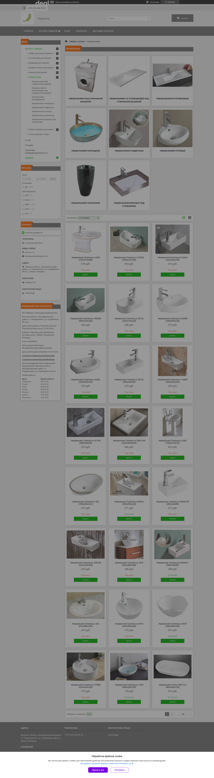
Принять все (98, 770)
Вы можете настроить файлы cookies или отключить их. (106, 763)
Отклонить (120, 770)
